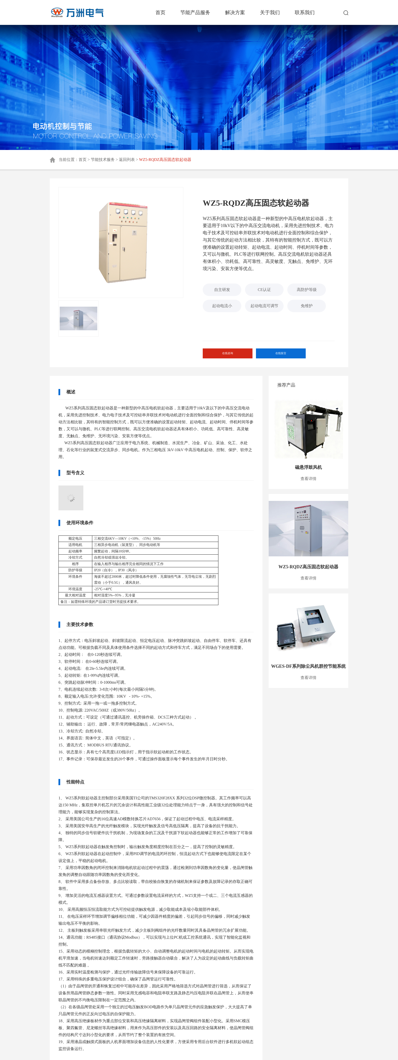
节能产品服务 (195, 12)
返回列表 (127, 159)
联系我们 (305, 12)
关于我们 (270, 12)
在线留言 (276, 355)
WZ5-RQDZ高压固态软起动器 (165, 159)
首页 (160, 12)
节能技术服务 (103, 159)
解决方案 (235, 12)
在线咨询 (225, 355)
